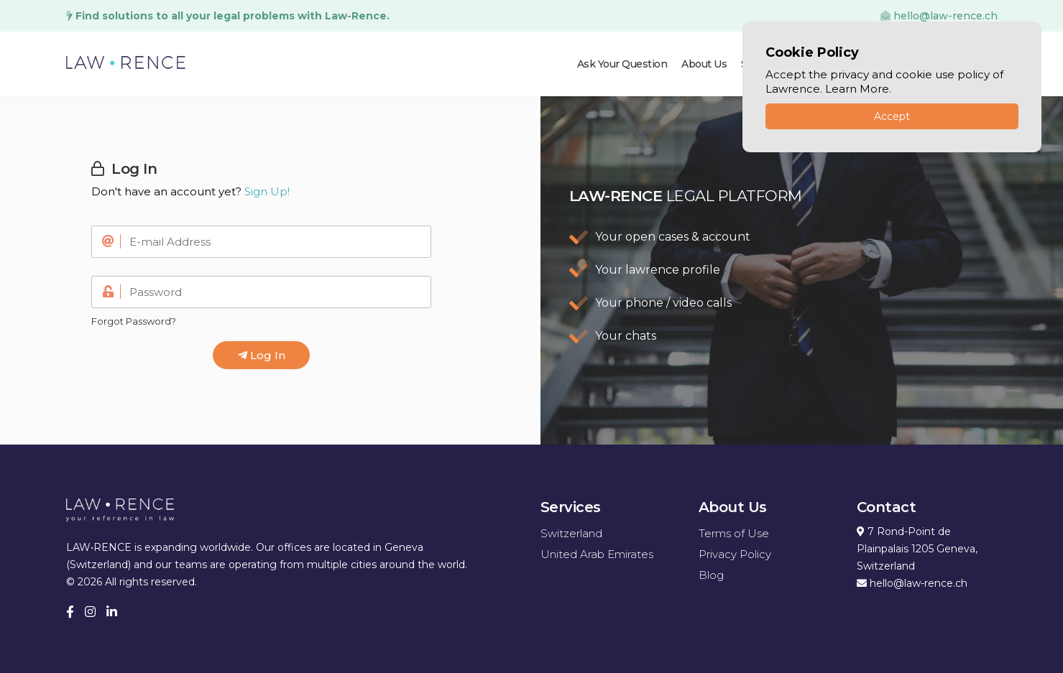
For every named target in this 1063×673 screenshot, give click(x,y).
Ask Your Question (622, 63)
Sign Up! (267, 191)
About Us (704, 63)
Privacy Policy (735, 554)
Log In (261, 355)
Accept (892, 116)
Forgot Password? (133, 321)
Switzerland (571, 533)
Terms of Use (734, 533)
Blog (711, 575)
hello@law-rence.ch (939, 15)
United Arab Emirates (596, 554)
